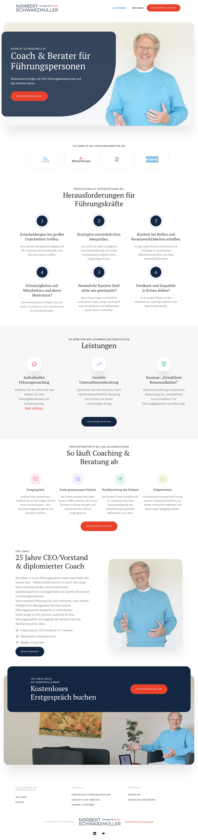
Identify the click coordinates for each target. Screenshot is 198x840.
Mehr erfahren (34, 408)
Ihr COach (21, 797)
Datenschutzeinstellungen (139, 822)
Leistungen (119, 8)
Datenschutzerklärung (142, 800)
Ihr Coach (138, 8)
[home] (37, 8)
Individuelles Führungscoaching (91, 795)
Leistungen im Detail (99, 421)
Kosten (19, 802)
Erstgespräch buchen (163, 8)
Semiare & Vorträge (83, 805)
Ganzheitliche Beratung (86, 800)
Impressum (134, 795)
